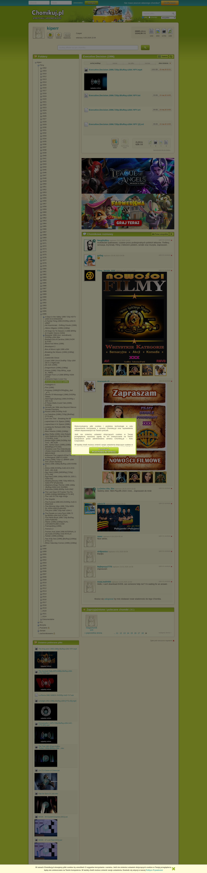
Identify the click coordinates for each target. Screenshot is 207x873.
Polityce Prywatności (154, 870)
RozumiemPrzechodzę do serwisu (104, 450)
